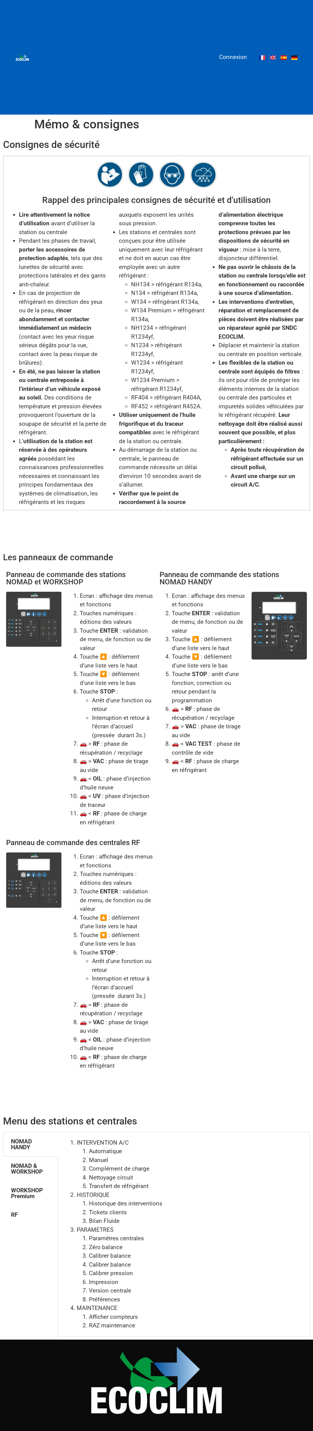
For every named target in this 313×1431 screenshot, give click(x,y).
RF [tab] (14, 1214)
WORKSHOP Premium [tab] (27, 1193)
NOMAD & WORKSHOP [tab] (27, 1168)
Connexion (233, 57)
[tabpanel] (184, 1234)
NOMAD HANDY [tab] (21, 1144)
